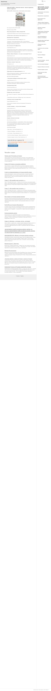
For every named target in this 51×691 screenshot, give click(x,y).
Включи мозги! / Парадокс (12, 243)
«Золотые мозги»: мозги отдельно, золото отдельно (18, 258)
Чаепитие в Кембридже (41, 54)
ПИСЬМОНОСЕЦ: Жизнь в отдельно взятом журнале (19, 235)
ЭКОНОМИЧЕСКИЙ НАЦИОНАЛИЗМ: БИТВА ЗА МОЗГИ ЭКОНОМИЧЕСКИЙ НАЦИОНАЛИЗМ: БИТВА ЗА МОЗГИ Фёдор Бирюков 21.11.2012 (20, 231)
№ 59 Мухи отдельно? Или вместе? (14, 204)
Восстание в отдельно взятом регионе (15, 196)
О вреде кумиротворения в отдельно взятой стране (18, 172)
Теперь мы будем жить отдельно (13, 155)
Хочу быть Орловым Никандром (43, 64)
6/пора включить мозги (11, 213)
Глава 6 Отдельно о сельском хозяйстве (15, 164)
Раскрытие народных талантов (43, 69)
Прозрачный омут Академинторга (43, 15)
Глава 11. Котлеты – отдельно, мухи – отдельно (17, 221)
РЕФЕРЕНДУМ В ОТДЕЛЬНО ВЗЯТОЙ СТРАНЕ (18, 267)
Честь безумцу (40, 57)
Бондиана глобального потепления (43, 66)
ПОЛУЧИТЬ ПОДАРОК (13, 145)
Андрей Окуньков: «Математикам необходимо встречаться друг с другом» (43, 32)
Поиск (43, 1)
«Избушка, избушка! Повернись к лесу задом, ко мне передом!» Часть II (43, 23)
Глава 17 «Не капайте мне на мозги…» (15, 180)
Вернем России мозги (10, 250)
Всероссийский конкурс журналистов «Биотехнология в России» (43, 77)
